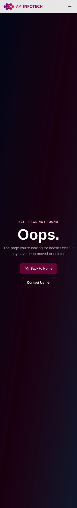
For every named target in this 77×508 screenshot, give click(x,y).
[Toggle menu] (70, 6)
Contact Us (38, 283)
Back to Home (38, 269)
